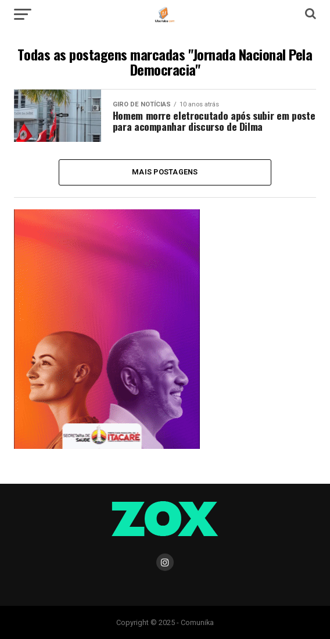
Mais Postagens (165, 171)
